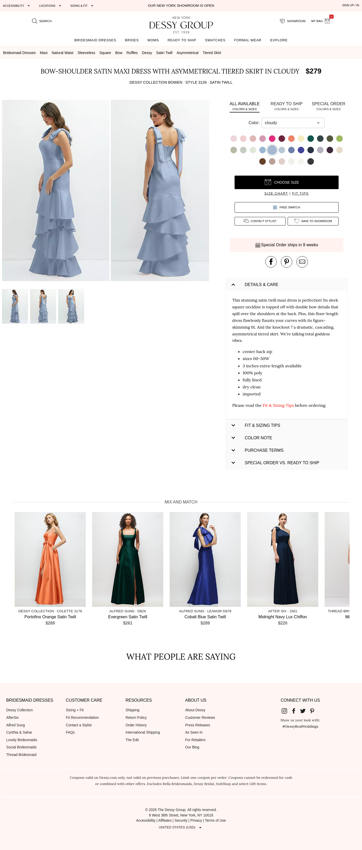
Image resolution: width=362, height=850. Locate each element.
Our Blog (192, 747)
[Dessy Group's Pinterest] (314, 710)
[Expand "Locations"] (50, 5)
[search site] (42, 21)
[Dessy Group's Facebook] (295, 710)
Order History (136, 725)
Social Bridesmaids (21, 747)
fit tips (300, 193)
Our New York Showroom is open (181, 6)
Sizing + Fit (74, 710)
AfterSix (12, 718)
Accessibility (146, 820)
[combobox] (289, 123)
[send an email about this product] (302, 262)
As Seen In (194, 732)
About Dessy (195, 710)
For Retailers (195, 740)
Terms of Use (215, 820)
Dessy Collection (19, 710)
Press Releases (197, 725)
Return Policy (136, 718)
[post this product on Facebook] (271, 262)
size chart (276, 193)
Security (181, 820)
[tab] (245, 106)
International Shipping (143, 732)
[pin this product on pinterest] (286, 262)
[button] (56, 191)
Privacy (196, 820)
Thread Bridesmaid (21, 755)
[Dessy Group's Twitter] (305, 710)
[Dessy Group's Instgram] (286, 710)
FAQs (70, 732)
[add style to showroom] (313, 221)
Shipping (132, 710)
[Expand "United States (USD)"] (181, 827)
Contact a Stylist (79, 725)
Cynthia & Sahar (19, 732)
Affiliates (165, 820)
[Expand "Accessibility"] (17, 5)
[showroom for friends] (292, 21)
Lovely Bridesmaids (21, 740)
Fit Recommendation (82, 718)
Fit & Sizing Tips (278, 405)
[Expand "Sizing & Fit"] (82, 5)
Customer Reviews (200, 718)
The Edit (132, 740)
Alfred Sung (15, 725)
